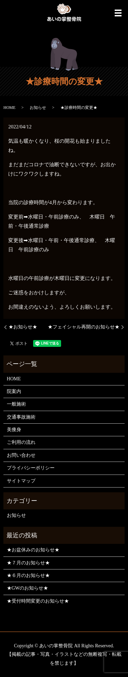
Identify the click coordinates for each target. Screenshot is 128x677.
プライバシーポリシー (31, 467)
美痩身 (14, 429)
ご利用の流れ (21, 442)
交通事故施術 (21, 417)
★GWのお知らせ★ (27, 588)
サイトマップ (21, 480)
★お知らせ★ (23, 326)
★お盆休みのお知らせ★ (33, 549)
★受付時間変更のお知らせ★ (38, 601)
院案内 (14, 391)
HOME (9, 107)
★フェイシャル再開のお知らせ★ (83, 326)
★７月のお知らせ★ (28, 562)
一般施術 (16, 404)
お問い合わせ (21, 455)
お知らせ (38, 107)
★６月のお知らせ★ (28, 575)
